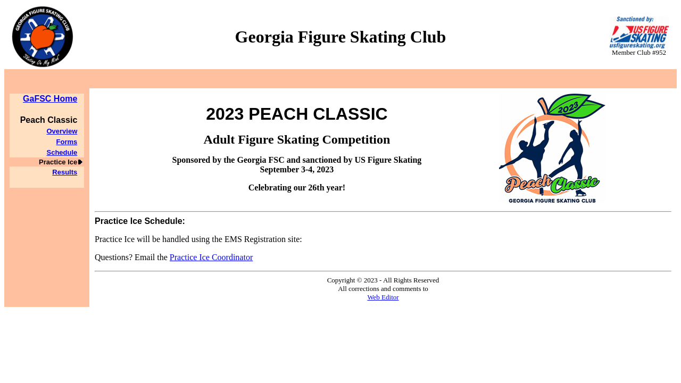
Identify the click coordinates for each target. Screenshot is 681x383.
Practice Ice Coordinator (211, 257)
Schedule (61, 152)
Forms (67, 142)
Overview (61, 131)
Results (64, 172)
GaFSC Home (50, 98)
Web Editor (382, 297)
